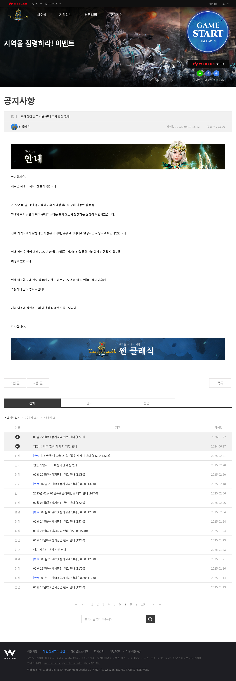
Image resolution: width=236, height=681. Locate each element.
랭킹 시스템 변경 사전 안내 (50, 549)
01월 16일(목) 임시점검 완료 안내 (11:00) (59, 568)
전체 (32, 403)
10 (143, 604)
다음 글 (38, 382)
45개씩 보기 (50, 417)
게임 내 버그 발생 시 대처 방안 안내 (55, 446)
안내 (89, 403)
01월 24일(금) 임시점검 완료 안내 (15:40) (59, 521)
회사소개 (99, 651)
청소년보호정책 (79, 651)
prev (151, 80)
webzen (17, 3)
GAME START (207, 31)
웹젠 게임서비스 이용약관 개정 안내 (55, 465)
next (172, 80)
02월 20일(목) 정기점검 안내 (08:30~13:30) (64, 484)
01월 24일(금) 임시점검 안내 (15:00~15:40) (60, 531)
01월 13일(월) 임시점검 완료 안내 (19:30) (59, 587)
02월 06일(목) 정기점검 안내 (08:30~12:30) (64, 512)
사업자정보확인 (92, 663)
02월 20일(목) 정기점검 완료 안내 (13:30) (59, 474)
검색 (150, 619)
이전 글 (15, 382)
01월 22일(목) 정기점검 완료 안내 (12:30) (59, 437)
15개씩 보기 (13, 417)
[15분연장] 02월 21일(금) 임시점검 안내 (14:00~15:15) (71, 455)
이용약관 (32, 651)
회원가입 (213, 3)
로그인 (226, 3)
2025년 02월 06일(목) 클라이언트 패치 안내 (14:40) (65, 493)
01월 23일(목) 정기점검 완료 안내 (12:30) (59, 540)
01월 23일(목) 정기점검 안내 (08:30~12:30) (64, 559)
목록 (220, 382)
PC (36, 3)
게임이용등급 (134, 651)
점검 (147, 403)
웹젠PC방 (115, 651)
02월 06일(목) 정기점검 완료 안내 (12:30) (59, 502)
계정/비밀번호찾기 (215, 79)
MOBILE (53, 3)
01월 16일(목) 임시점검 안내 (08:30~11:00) (64, 577)
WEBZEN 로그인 (208, 64)
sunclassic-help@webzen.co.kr (63, 663)
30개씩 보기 (32, 417)
